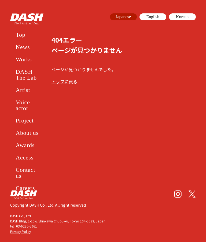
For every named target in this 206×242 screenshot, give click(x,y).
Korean (182, 16)
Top (20, 34)
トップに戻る (64, 81)
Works (24, 59)
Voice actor (23, 105)
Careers (25, 188)
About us (27, 132)
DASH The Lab (26, 74)
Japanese (123, 16)
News (23, 47)
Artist (23, 90)
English (152, 16)
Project (25, 120)
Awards (25, 145)
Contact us (25, 172)
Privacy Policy (20, 231)
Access (24, 157)
